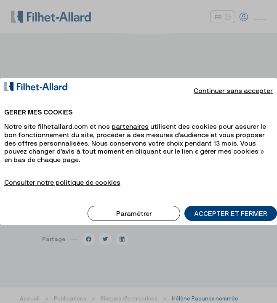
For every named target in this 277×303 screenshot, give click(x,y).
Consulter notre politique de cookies (62, 175)
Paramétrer (134, 206)
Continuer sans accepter (233, 83)
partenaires (130, 119)
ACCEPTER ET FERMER (230, 206)
